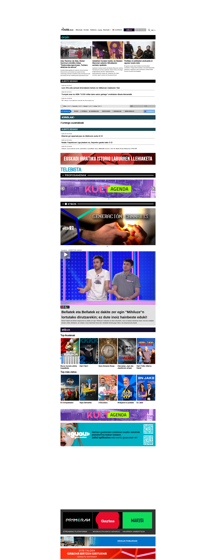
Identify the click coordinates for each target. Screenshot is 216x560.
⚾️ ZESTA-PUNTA (105, 111)
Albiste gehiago (69, 81)
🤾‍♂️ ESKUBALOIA (116, 111)
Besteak (106, 30)
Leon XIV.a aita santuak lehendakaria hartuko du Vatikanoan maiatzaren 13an (90, 88)
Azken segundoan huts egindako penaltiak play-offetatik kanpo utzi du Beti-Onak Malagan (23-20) (99, 149)
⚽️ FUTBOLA (83, 111)
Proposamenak (75, 175)
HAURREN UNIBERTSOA (134, 532)
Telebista (93, 30)
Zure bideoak (149, 106)
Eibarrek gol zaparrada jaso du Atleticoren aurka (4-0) (82, 136)
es (155, 30)
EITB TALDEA (140, 30)
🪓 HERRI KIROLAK (128, 111)
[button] (62, 188)
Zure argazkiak (136, 106)
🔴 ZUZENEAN (148, 111)
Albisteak (79, 30)
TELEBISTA (70, 170)
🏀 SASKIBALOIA (94, 111)
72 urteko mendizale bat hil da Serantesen (77, 101)
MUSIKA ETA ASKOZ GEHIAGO (106, 532)
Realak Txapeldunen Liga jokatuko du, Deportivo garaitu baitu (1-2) (86, 143)
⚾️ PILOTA (75, 111)
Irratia (100, 30)
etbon (72, 204)
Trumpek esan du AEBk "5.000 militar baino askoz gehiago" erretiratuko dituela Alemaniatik (96, 94)
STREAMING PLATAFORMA (75, 532)
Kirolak (86, 30)
